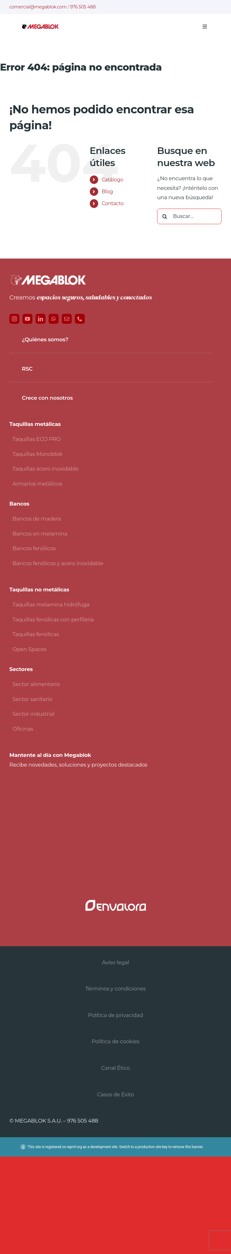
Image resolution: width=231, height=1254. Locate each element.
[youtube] (27, 319)
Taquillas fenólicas (35, 634)
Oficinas (22, 729)
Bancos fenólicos (34, 548)
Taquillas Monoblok (37, 454)
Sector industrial (33, 714)
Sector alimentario (36, 684)
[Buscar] (165, 216)
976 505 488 (83, 7)
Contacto (113, 203)
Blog (107, 192)
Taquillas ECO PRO (36, 439)
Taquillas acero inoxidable (45, 469)
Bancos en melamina (39, 534)
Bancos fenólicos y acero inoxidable (57, 563)
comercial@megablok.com (38, 7)
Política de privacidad (115, 1015)
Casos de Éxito (115, 1094)
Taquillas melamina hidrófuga (50, 604)
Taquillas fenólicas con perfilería (53, 619)
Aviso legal (115, 962)
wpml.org (74, 1147)
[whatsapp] (54, 319)
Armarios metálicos (37, 484)
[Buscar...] (189, 216)
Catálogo (112, 180)
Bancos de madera (36, 519)
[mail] (67, 319)
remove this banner (187, 1147)
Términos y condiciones (115, 988)
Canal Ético (115, 1068)
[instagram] (14, 319)
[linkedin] (41, 319)
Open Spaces (29, 649)
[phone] (80, 319)
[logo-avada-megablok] (40, 26)
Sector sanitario (32, 699)
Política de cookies (115, 1041)
